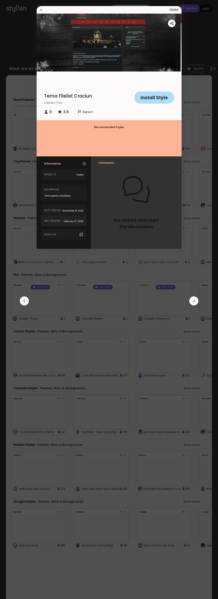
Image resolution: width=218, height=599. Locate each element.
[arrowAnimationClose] (24, 301)
